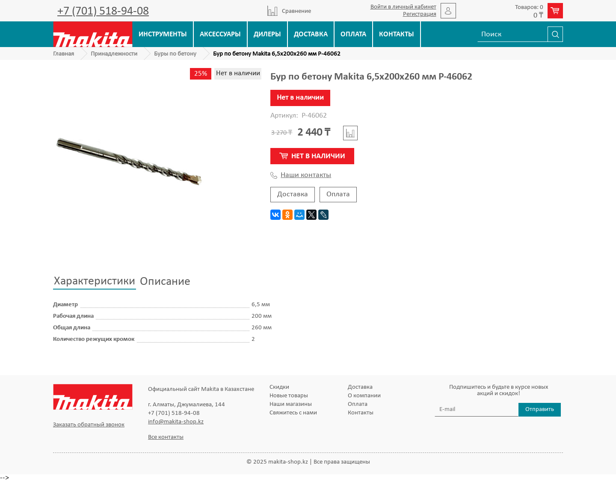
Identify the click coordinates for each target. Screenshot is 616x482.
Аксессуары (220, 34)
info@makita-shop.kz (176, 422)
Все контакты (166, 437)
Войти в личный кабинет (403, 7)
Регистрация (419, 14)
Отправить (539, 409)
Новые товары (289, 396)
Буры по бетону (175, 54)
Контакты (396, 34)
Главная (63, 54)
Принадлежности (114, 54)
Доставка (311, 34)
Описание (165, 282)
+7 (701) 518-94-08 (103, 12)
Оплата (353, 34)
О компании (364, 396)
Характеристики (94, 281)
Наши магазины (291, 404)
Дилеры (267, 34)
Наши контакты (300, 175)
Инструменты (163, 34)
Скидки (279, 387)
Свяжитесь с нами (293, 413)
